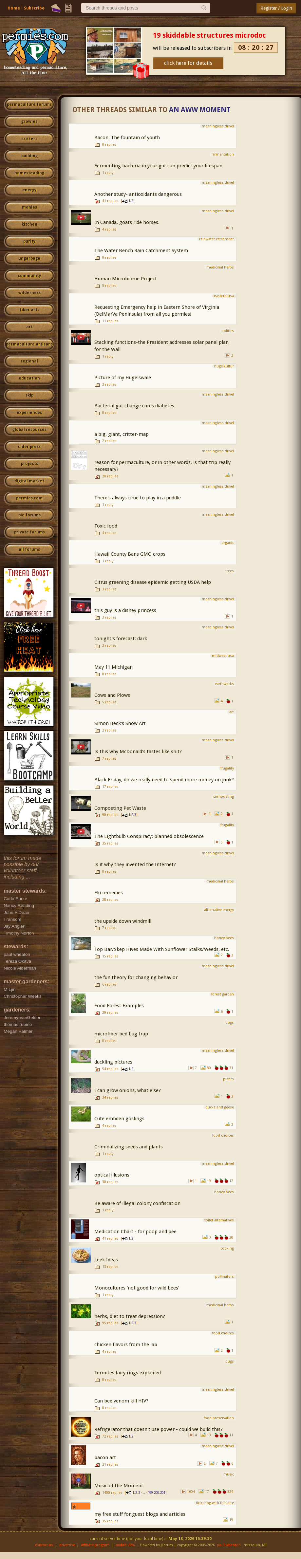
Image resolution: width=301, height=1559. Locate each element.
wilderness (29, 292)
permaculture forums (29, 104)
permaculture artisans (29, 344)
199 (150, 1492)
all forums (29, 549)
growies (29, 121)
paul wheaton (229, 1545)
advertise (67, 1545)
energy (29, 190)
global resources (29, 429)
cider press (29, 446)
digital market (29, 481)
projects (29, 463)
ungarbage (29, 258)
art (29, 327)
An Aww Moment (200, 110)
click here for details (188, 63)
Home (14, 8)
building (29, 156)
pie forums (29, 515)
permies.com (29, 498)
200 (156, 1492)
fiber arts (29, 309)
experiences (29, 412)
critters (29, 139)
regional (29, 361)
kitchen (29, 224)
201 (162, 1492)
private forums (29, 532)
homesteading (29, 173)
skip (29, 395)
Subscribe (34, 8)
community (29, 275)
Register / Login (276, 8)
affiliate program (95, 1545)
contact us (44, 1545)
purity (29, 241)
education (29, 378)
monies (29, 207)
